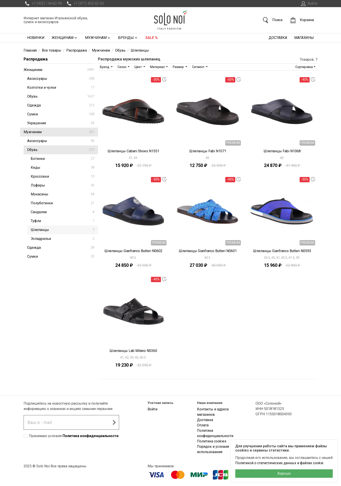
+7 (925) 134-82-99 (43, 3)
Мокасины (62, 194)
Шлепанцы (62, 229)
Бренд (105, 67)
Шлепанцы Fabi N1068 (282, 151)
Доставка (278, 38)
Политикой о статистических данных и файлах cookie (279, 463)
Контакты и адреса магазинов (213, 412)
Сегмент (198, 67)
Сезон (122, 67)
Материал (157, 67)
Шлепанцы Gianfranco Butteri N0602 (133, 251)
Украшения (60, 123)
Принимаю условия (73, 436)
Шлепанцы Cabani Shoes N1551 (133, 151)
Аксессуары (60, 78)
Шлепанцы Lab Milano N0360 (133, 351)
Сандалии (62, 212)
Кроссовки (62, 176)
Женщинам (65, 38)
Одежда (60, 105)
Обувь (60, 96)
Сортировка (304, 67)
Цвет (138, 67)
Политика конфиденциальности (90, 436)
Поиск (272, 20)
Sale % (151, 38)
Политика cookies (211, 441)
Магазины (304, 38)
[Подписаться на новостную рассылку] (114, 422)
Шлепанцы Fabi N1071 (207, 151)
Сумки (60, 114)
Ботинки (62, 158)
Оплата (203, 425)
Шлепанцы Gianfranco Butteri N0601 (208, 251)
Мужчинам (98, 38)
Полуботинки (62, 203)
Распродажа (36, 59)
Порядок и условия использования (213, 449)
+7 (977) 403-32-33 (84, 3)
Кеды (62, 167)
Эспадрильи (62, 238)
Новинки (36, 38)
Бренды (128, 38)
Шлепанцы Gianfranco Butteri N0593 (282, 251)
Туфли (62, 221)
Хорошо (284, 473)
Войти (308, 3)
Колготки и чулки (60, 87)
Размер (179, 67)
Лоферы (62, 185)
